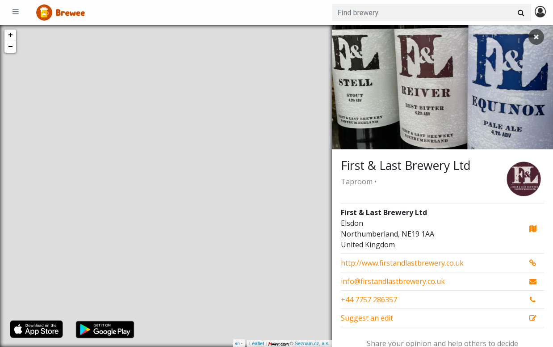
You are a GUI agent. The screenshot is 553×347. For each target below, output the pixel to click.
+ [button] (10, 35)
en (237, 343)
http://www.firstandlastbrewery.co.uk (402, 263)
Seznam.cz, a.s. (312, 343)
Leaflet (256, 343)
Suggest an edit (367, 318)
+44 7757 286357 (369, 300)
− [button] (10, 47)
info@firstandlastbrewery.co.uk (393, 281)
